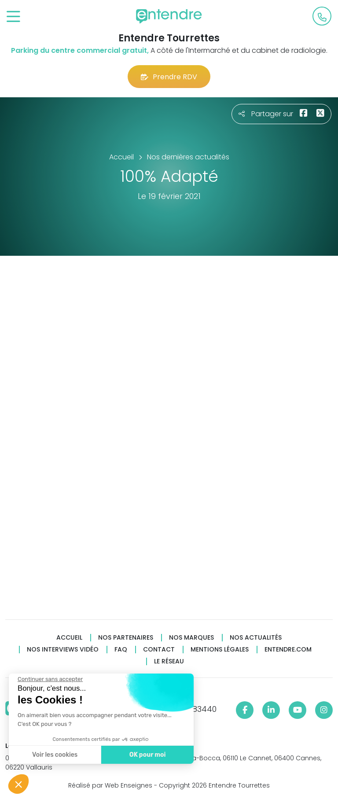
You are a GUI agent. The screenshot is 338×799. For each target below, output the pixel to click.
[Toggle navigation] (13, 17)
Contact (159, 649)
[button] (18, 784)
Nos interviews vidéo (63, 649)
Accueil (69, 637)
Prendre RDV (169, 77)
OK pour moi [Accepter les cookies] (146, 754)
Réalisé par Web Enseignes (110, 785)
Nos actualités (256, 637)
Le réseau (169, 661)
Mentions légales (220, 649)
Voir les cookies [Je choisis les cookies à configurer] (54, 754)
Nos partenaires (125, 637)
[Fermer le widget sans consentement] (49, 679)
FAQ (120, 649)
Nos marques (191, 637)
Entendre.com (288, 649)
